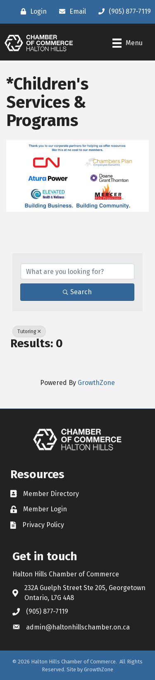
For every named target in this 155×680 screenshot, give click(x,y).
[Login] (32, 11)
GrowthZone (96, 383)
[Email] (70, 11)
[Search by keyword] (77, 271)
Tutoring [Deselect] (29, 331)
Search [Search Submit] (77, 292)
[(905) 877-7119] (122, 11)
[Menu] (127, 43)
